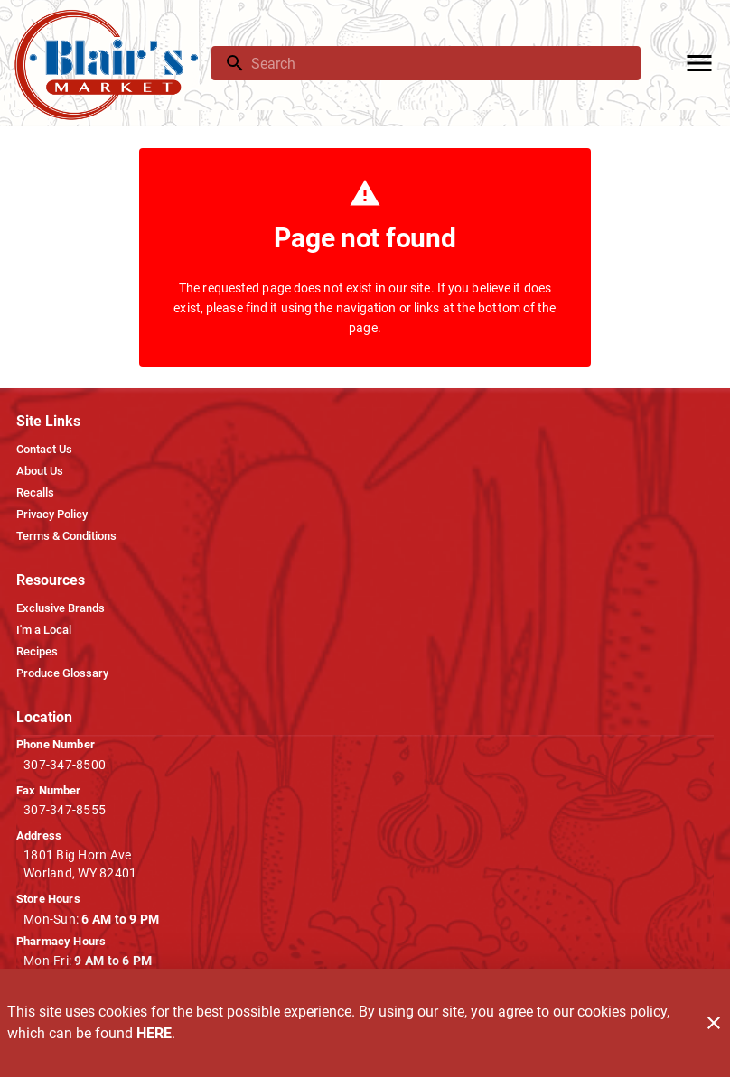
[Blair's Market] (111, 63)
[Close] (713, 1023)
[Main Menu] (699, 63)
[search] (438, 63)
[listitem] (44, 449)
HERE (154, 1033)
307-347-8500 (64, 764)
